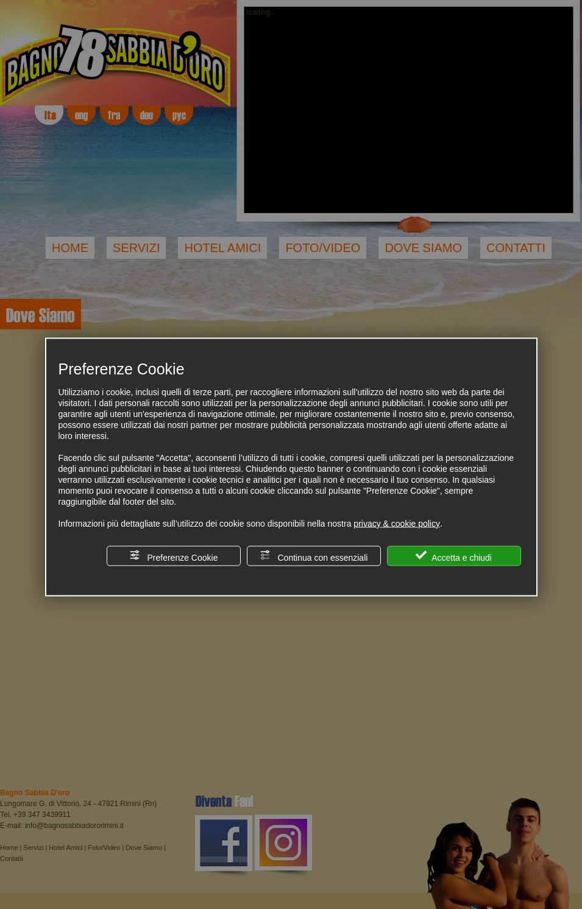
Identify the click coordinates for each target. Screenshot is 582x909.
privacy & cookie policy (396, 523)
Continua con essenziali (314, 555)
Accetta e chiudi (454, 555)
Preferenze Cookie (173, 555)
